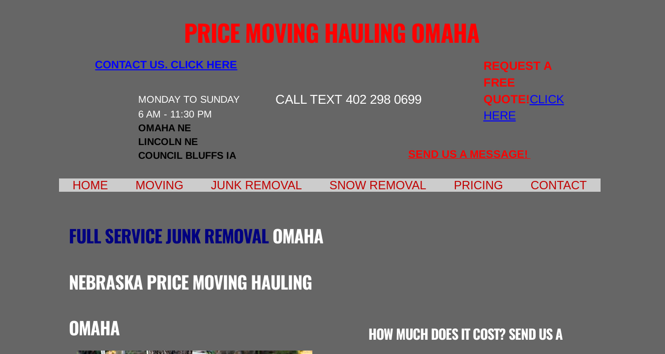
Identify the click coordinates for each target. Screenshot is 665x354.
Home (90, 185)
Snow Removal (378, 185)
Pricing (478, 185)
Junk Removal (256, 185)
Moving (159, 185)
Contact (559, 185)
